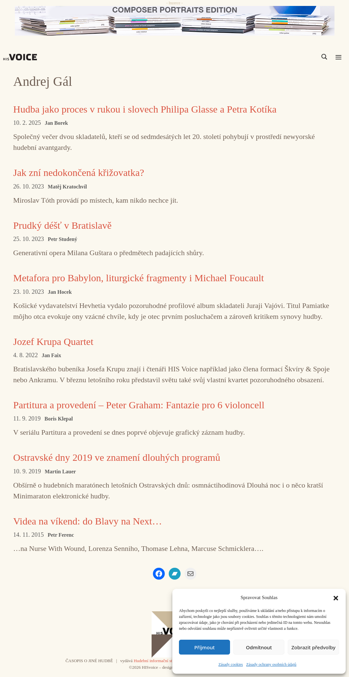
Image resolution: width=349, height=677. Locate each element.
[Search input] (293, 56)
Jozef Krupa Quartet (53, 341)
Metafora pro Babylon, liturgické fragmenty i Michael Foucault (138, 277)
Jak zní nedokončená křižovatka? (78, 172)
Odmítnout (259, 647)
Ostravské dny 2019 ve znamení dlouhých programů (116, 457)
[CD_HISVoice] (174, 21)
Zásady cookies (230, 664)
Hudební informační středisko (159, 660)
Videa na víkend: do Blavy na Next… (87, 521)
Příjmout (204, 647)
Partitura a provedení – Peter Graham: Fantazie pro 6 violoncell (138, 404)
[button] (336, 597)
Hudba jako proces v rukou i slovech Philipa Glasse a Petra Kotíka (144, 109)
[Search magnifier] (324, 56)
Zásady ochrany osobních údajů (271, 664)
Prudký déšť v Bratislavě (62, 225)
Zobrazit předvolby (313, 647)
